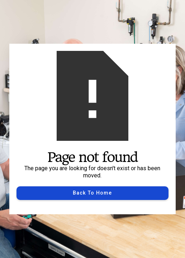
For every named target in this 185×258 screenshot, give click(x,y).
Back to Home (92, 193)
